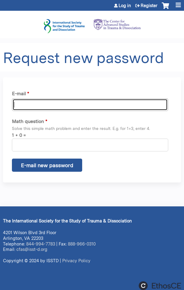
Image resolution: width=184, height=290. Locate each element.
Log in (124, 6)
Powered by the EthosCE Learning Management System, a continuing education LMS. (160, 285)
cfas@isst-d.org (31, 249)
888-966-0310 (82, 243)
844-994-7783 (40, 243)
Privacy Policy (76, 260)
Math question (28, 121)
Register (149, 6)
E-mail (19, 93)
